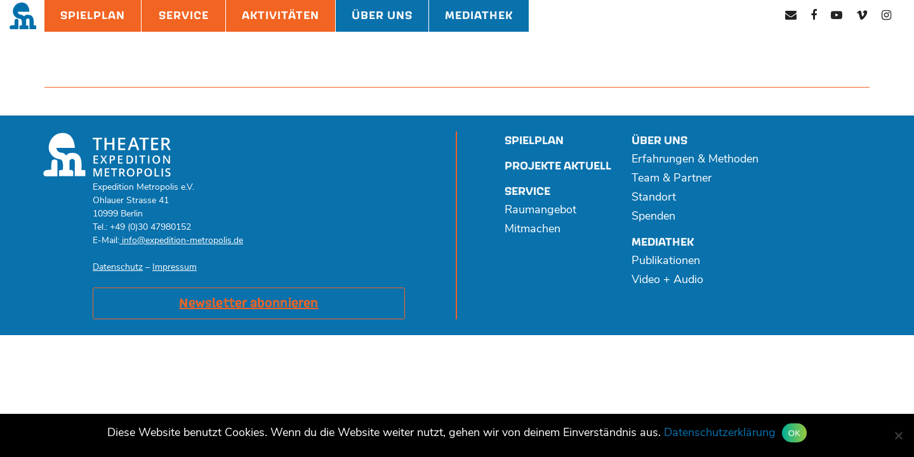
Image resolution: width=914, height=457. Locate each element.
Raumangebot (540, 210)
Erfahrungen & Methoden (695, 160)
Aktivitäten (280, 15)
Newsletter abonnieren (248, 303)
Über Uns (382, 15)
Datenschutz (118, 267)
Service (184, 15)
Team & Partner (672, 179)
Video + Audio (667, 280)
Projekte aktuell (558, 166)
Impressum (174, 267)
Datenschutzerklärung (720, 433)
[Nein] (898, 435)
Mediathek (479, 15)
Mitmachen (532, 229)
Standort (654, 198)
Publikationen (666, 261)
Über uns (659, 140)
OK (794, 433)
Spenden (653, 217)
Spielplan (92, 15)
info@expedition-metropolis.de (181, 241)
